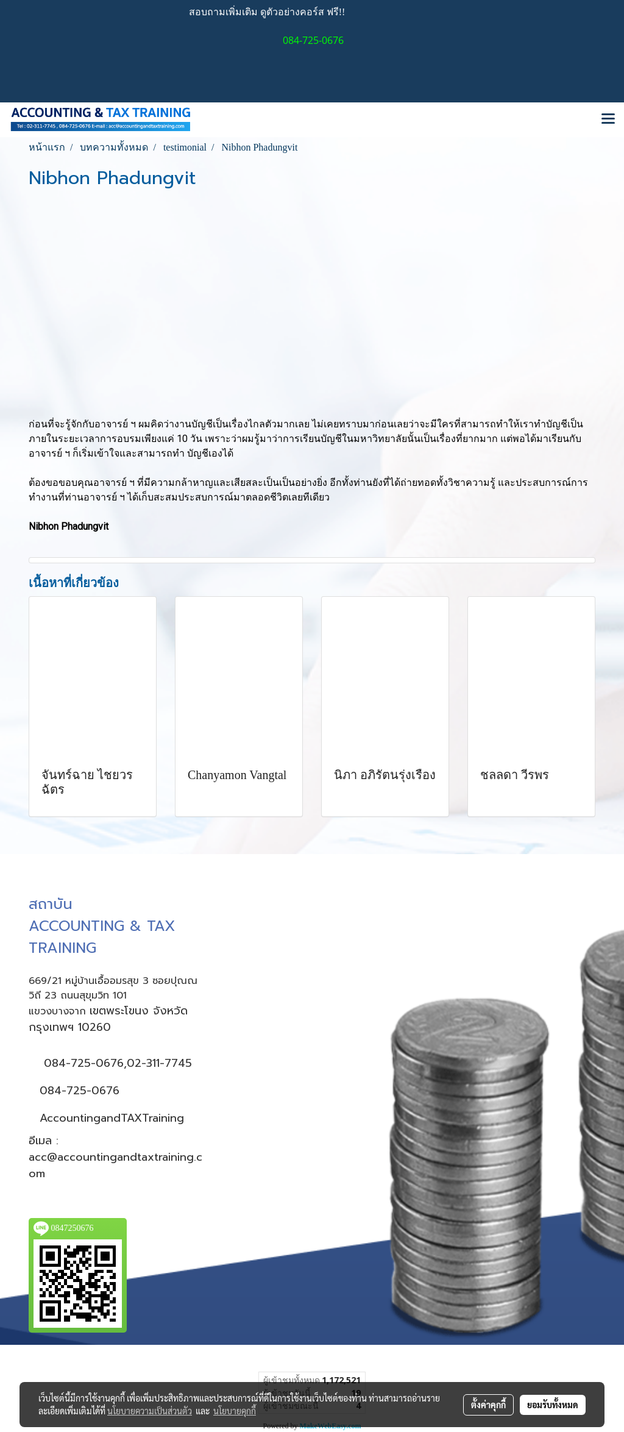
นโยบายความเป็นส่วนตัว (149, 1410)
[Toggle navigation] (608, 119)
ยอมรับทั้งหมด (552, 1404)
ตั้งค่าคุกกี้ (488, 1404)
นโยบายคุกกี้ (234, 1410)
